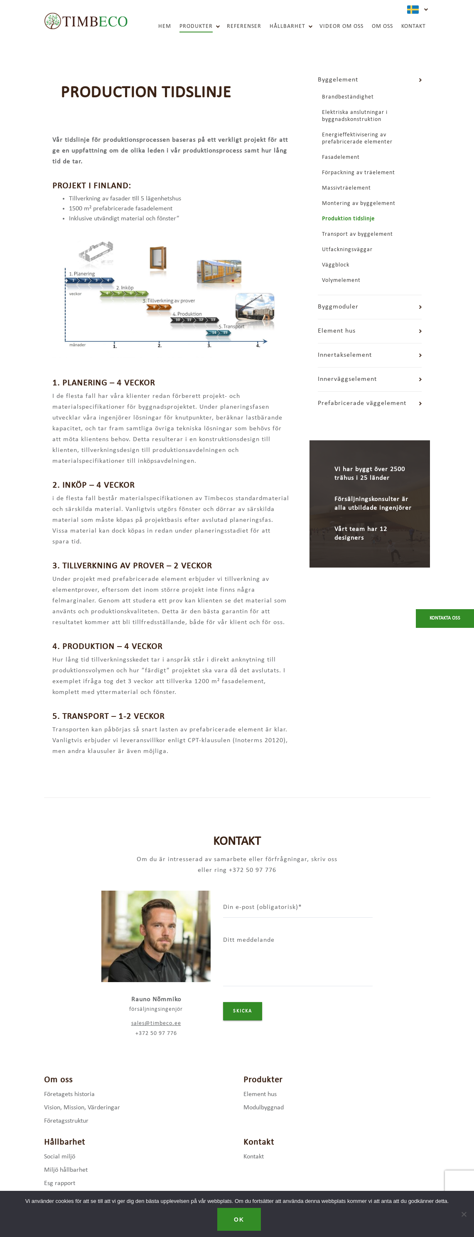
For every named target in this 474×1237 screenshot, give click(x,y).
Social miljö (59, 1156)
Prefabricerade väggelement (362, 403)
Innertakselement (345, 355)
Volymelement (341, 280)
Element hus (337, 331)
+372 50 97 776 (156, 1033)
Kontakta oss (445, 618)
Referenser (244, 26)
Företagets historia (69, 1094)
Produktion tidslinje (348, 219)
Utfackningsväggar (347, 250)
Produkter (196, 26)
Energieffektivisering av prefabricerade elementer (357, 138)
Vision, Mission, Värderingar (82, 1107)
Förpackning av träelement (358, 173)
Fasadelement (341, 157)
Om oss (382, 26)
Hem (164, 26)
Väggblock (335, 265)
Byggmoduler (338, 307)
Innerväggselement (347, 379)
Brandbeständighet (348, 97)
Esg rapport (59, 1183)
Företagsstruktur (66, 1121)
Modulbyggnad (263, 1107)
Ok (239, 1219)
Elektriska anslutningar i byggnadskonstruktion (355, 116)
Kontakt (413, 26)
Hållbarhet (287, 26)
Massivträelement (346, 188)
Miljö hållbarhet (66, 1170)
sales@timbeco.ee (156, 1023)
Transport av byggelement (357, 234)
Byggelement (338, 80)
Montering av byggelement (358, 203)
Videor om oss (341, 26)
